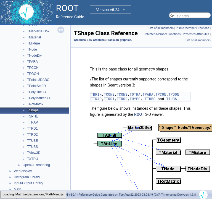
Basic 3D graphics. (119, 40)
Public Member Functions (192, 28)
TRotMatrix (35, 104)
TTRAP (32, 122)
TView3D (33, 153)
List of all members (161, 28)
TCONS (122, 94)
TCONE (109, 94)
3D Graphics (97, 40)
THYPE (32, 25)
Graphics (80, 40)
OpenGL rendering (36, 165)
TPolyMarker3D (38, 98)
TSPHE (32, 116)
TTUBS (32, 147)
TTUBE (32, 141)
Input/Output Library (28, 183)
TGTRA (134, 94)
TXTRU (32, 159)
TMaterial (34, 37)
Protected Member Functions (162, 34)
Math (17, 189)
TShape (33, 110)
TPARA (32, 62)
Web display (23, 171)
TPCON (33, 68)
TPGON (33, 74)
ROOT (139, 114)
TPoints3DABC (38, 80)
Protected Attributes (196, 34)
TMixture (33, 43)
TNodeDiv (34, 55)
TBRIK (96, 94)
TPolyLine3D (36, 92)
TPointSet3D (36, 86)
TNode (32, 49)
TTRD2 (32, 135)
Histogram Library (27, 177)
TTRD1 (32, 128)
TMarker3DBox (38, 31)
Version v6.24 (108, 9)
